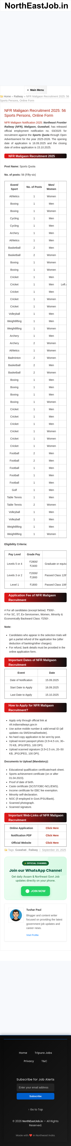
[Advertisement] (35, 48)
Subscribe (35, 1096)
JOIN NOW (36, 891)
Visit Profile (32, 935)
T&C (44, 1061)
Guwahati (21, 849)
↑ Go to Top (35, 1109)
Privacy (29, 1061)
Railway (19, 96)
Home (7, 96)
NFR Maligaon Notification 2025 (23, 122)
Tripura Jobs (43, 1053)
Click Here (52, 828)
